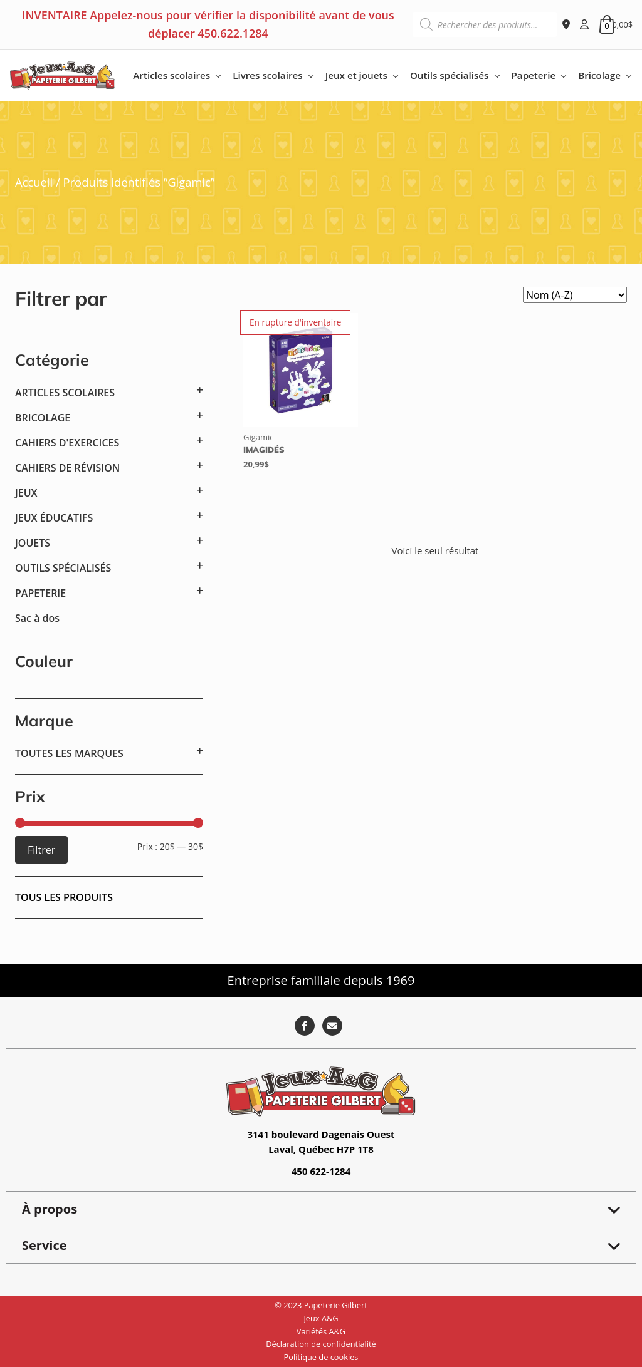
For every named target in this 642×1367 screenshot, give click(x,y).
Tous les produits (64, 897)
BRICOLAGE (42, 418)
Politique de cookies (321, 1357)
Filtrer (41, 850)
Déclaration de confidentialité (321, 1343)
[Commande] (575, 295)
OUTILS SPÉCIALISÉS (63, 568)
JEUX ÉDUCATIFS (54, 518)
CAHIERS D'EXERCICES (67, 443)
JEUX (26, 493)
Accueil (34, 182)
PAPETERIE (40, 593)
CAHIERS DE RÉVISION (67, 468)
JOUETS (32, 543)
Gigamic (258, 437)
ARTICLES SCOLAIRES (65, 393)
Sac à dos (37, 618)
